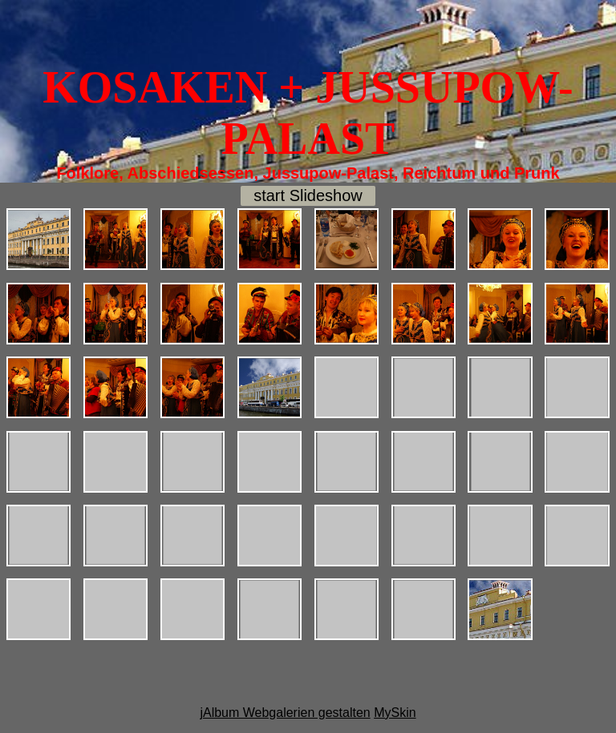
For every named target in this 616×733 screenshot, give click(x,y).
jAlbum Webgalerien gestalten (285, 712)
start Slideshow (308, 195)
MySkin (394, 712)
